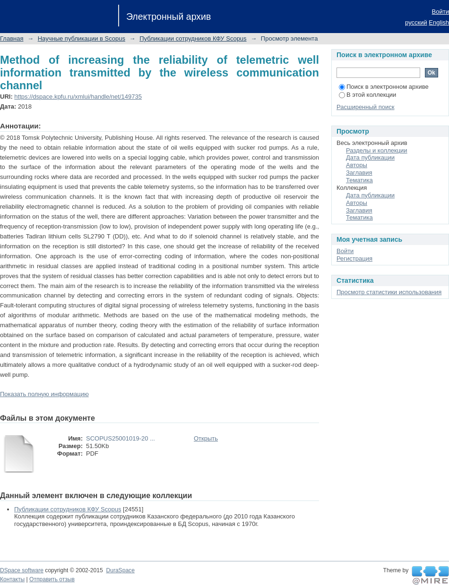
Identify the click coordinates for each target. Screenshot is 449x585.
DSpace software (21, 570)
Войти (440, 11)
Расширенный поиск (365, 106)
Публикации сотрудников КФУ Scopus (192, 38)
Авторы (356, 165)
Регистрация (354, 258)
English (439, 22)
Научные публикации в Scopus (81, 38)
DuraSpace (120, 570)
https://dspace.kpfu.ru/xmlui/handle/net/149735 (78, 96)
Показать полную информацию (44, 394)
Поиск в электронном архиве (384, 86)
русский (416, 22)
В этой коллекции (367, 94)
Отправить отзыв (52, 579)
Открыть (206, 438)
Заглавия (359, 172)
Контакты (12, 579)
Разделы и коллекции (376, 150)
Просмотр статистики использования (389, 292)
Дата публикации (370, 157)
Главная (11, 38)
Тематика (359, 180)
